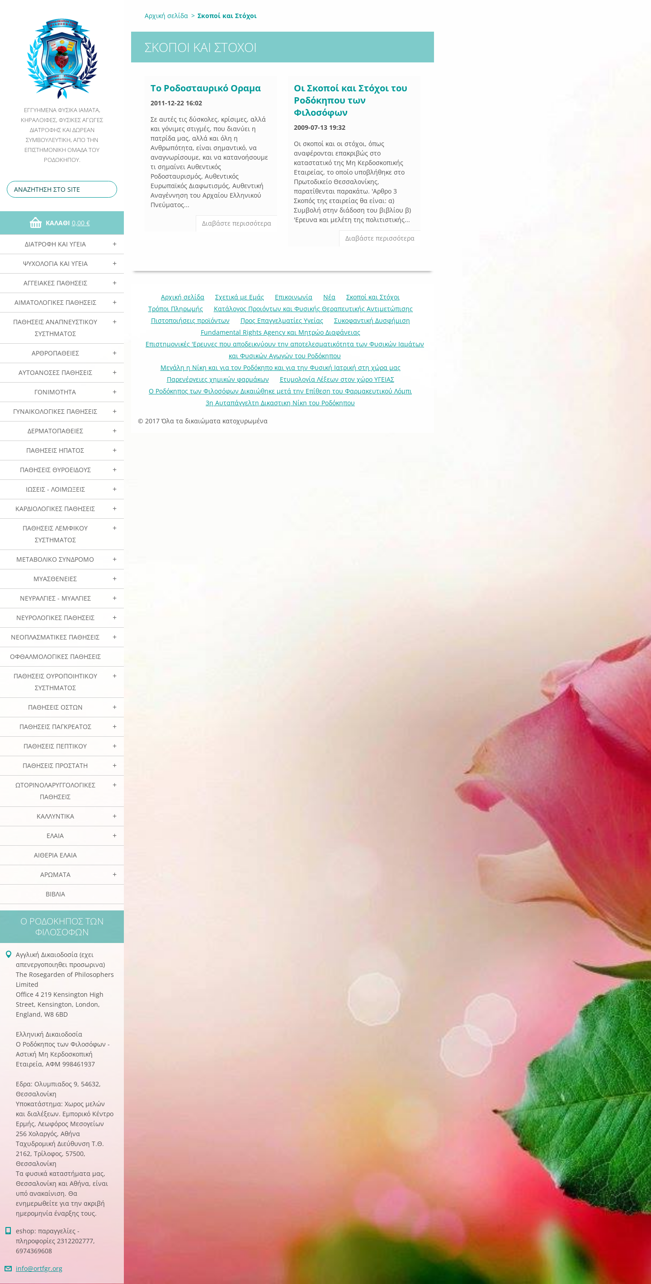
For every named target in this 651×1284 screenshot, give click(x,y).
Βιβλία (55, 894)
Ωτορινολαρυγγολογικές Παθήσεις (55, 791)
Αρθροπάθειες (55, 353)
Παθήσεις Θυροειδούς (55, 469)
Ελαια (55, 835)
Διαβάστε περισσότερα (236, 223)
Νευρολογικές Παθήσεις (55, 617)
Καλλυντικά (55, 816)
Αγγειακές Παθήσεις (55, 283)
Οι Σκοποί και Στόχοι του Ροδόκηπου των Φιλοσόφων (350, 100)
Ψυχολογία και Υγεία (55, 263)
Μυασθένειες (55, 578)
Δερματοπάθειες (55, 430)
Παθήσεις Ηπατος (55, 450)
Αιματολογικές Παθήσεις (55, 302)
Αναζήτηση (108, 189)
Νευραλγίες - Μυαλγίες (55, 598)
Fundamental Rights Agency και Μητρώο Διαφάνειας (280, 332)
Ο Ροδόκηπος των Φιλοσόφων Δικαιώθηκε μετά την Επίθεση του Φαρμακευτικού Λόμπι (280, 391)
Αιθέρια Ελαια (55, 855)
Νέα (329, 297)
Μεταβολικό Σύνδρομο (55, 559)
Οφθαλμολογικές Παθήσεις (55, 656)
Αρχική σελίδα (166, 15)
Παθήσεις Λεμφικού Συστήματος (55, 534)
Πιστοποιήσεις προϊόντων (190, 320)
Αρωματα (55, 874)
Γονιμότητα (55, 392)
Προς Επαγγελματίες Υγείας (282, 320)
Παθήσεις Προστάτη (55, 765)
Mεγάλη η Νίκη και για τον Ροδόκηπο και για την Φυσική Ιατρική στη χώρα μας (280, 367)
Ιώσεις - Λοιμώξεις (55, 489)
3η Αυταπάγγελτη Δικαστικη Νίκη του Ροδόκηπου (280, 402)
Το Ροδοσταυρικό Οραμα (206, 88)
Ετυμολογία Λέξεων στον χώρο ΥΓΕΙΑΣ (337, 379)
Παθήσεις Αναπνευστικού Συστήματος (55, 327)
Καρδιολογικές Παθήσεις (55, 508)
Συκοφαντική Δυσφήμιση (372, 320)
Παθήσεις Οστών (55, 707)
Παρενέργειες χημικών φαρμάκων (218, 379)
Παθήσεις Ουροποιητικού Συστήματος (55, 682)
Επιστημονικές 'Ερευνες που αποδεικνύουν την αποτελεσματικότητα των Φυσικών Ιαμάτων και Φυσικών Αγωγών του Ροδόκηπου (285, 350)
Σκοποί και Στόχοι (373, 297)
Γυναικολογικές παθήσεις (55, 411)
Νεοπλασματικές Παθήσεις (55, 637)
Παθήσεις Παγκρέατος (55, 726)
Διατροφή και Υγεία (55, 244)
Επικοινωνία (293, 297)
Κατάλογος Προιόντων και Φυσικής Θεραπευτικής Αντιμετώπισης (313, 308)
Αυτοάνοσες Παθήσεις (55, 372)
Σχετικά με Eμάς (239, 297)
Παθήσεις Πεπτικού (55, 746)
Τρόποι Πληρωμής (175, 308)
